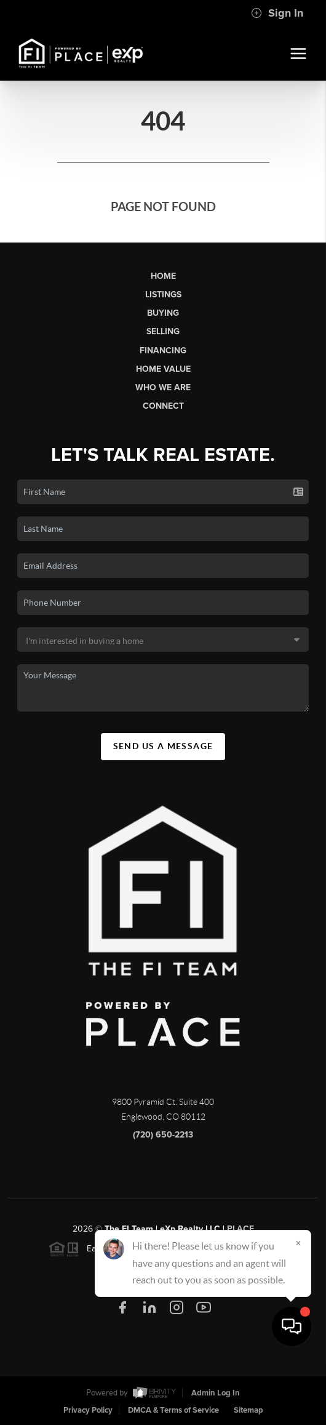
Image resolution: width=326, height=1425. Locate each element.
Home (163, 276)
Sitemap (248, 1410)
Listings (163, 294)
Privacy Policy (88, 1410)
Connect (163, 406)
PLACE (240, 1235)
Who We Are (163, 387)
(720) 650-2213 (163, 1141)
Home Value (163, 369)
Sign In (277, 13)
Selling (163, 331)
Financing (163, 350)
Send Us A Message (163, 746)
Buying (163, 313)
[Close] (298, 1307)
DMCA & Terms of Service (173, 1410)
